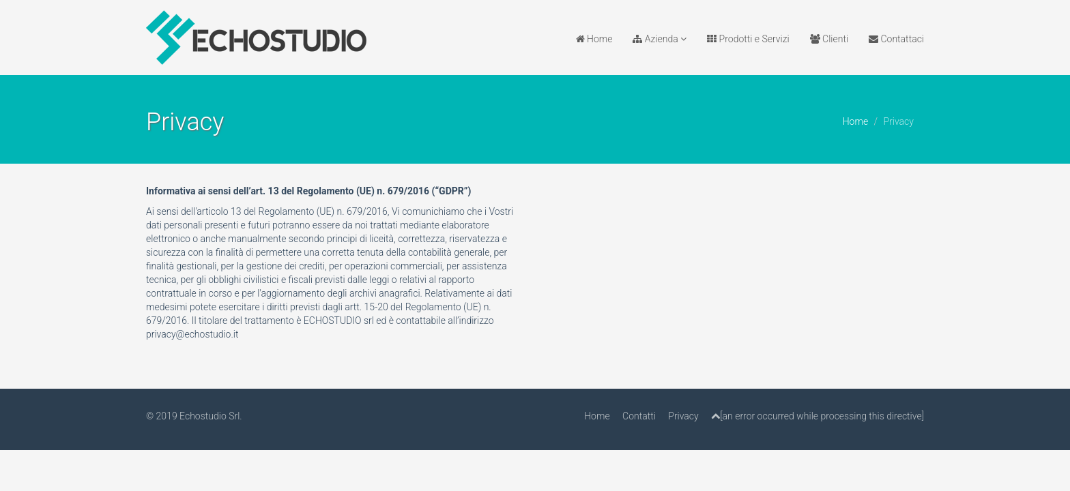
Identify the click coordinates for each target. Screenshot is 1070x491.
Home (594, 38)
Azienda (659, 38)
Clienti (829, 38)
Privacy (683, 416)
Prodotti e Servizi (748, 38)
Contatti (639, 416)
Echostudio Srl (209, 416)
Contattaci (896, 38)
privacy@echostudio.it (192, 334)
